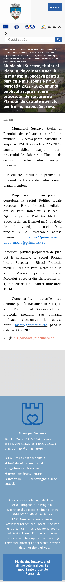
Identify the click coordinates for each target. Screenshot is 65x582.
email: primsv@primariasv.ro (24, 448)
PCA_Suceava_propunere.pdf (34, 338)
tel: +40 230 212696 (17, 444)
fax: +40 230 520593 (43, 444)
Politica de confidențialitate (26, 458)
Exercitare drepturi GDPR (25, 473)
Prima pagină (9, 49)
